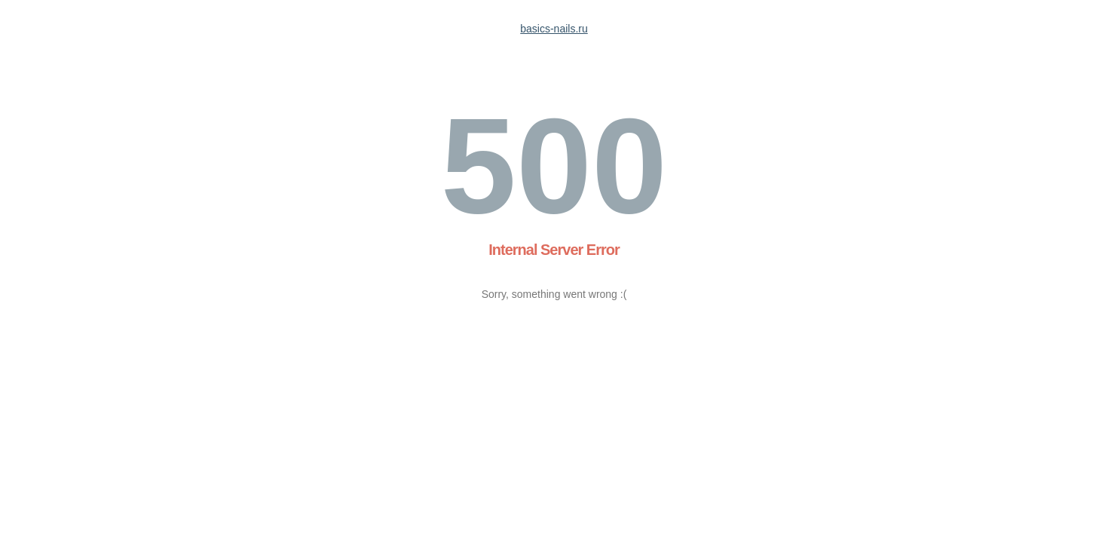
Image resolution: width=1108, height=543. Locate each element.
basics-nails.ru (553, 29)
